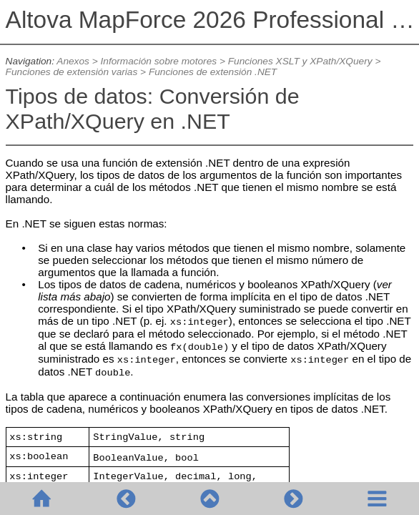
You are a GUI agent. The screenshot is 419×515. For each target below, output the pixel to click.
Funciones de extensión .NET (213, 72)
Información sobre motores (159, 61)
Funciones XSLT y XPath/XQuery (300, 61)
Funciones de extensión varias (72, 72)
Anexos (72, 61)
